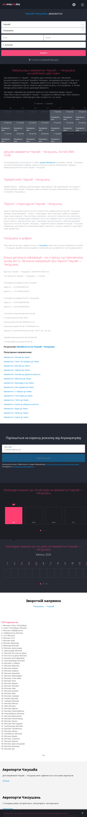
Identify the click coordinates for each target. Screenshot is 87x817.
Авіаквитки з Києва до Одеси (16, 413)
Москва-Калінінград (13, 718)
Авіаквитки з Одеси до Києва (16, 417)
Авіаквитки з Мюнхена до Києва (17, 378)
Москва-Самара (11, 696)
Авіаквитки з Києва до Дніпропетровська (21, 404)
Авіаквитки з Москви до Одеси (17, 366)
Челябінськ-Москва (13, 733)
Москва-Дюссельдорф (14, 743)
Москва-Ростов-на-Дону (15, 653)
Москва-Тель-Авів (12, 678)
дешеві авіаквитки (47, 162)
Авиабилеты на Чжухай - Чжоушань (36, 346)
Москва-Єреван (11, 671)
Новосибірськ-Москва (14, 713)
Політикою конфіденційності (23, 467)
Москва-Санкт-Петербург (15, 625)
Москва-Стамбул (12, 663)
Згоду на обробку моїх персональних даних (62, 464)
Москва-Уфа (10, 688)
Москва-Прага (10, 721)
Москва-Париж (11, 668)
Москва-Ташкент (12, 738)
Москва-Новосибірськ (14, 711)
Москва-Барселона (13, 716)
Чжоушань (43, 245)
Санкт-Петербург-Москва (15, 628)
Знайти (43, 52)
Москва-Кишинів (12, 673)
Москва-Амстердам (13, 723)
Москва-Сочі (9, 638)
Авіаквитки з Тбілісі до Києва (16, 400)
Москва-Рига (10, 681)
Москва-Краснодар (13, 648)
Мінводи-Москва (11, 645)
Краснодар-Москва (13, 650)
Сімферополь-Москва (13, 633)
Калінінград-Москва (13, 726)
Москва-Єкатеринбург (14, 658)
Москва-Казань (11, 691)
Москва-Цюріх (10, 736)
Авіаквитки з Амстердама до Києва (19, 387)
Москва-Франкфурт (13, 676)
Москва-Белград (11, 746)
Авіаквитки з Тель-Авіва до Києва (18, 396)
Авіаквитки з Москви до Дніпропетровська (22, 374)
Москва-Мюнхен (11, 665)
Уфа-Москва (10, 706)
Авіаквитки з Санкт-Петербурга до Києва (21, 361)
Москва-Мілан (10, 731)
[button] (40, 530)
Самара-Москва (11, 701)
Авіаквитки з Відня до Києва (16, 408)
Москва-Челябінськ (13, 728)
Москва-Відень (11, 683)
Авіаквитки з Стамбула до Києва (18, 391)
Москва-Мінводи (11, 643)
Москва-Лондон (11, 686)
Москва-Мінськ (11, 703)
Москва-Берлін (11, 708)
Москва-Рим (9, 693)
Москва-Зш (9, 749)
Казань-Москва (11, 698)
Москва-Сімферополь (13, 630)
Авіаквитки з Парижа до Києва (17, 370)
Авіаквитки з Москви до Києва (17, 357)
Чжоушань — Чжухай (43, 606)
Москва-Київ (9, 640)
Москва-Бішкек (11, 741)
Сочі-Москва (9, 635)
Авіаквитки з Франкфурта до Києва (19, 383)
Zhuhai (6, 780)
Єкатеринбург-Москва (14, 660)
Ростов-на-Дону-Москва (15, 655)
